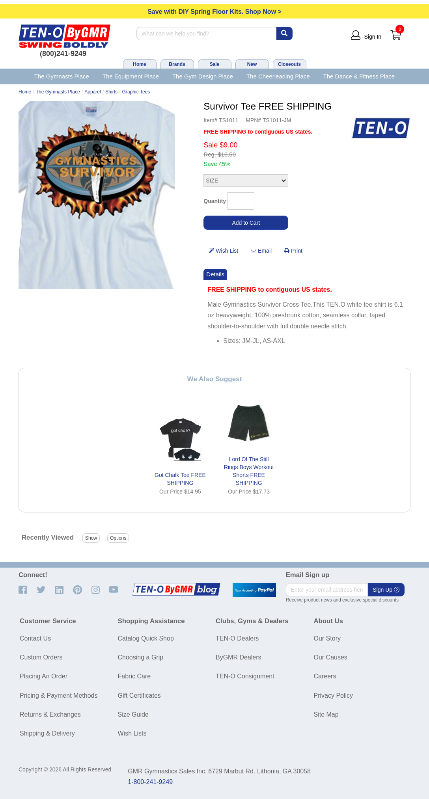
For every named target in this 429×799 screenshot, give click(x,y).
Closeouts (289, 64)
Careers (325, 676)
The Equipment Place (131, 76)
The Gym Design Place (202, 76)
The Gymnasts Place (61, 76)
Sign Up (386, 590)
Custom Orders (41, 657)
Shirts (111, 92)
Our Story (327, 638)
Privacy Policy (333, 695)
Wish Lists (132, 733)
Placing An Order (43, 676)
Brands (177, 64)
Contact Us (35, 638)
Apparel (92, 92)
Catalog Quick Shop (146, 638)
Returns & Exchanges (50, 714)
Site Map (326, 714)
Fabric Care (134, 676)
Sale (215, 64)
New (252, 64)
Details (215, 274)
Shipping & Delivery (47, 733)
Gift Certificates (139, 695)
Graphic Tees (136, 92)
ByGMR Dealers (238, 657)
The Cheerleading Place (278, 76)
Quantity (214, 201)
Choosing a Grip (141, 657)
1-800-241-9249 (150, 782)
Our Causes (330, 657)
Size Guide (133, 714)
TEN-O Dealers (237, 638)
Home (139, 64)
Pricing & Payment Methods (58, 695)
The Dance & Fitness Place (359, 76)
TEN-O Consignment (245, 676)
